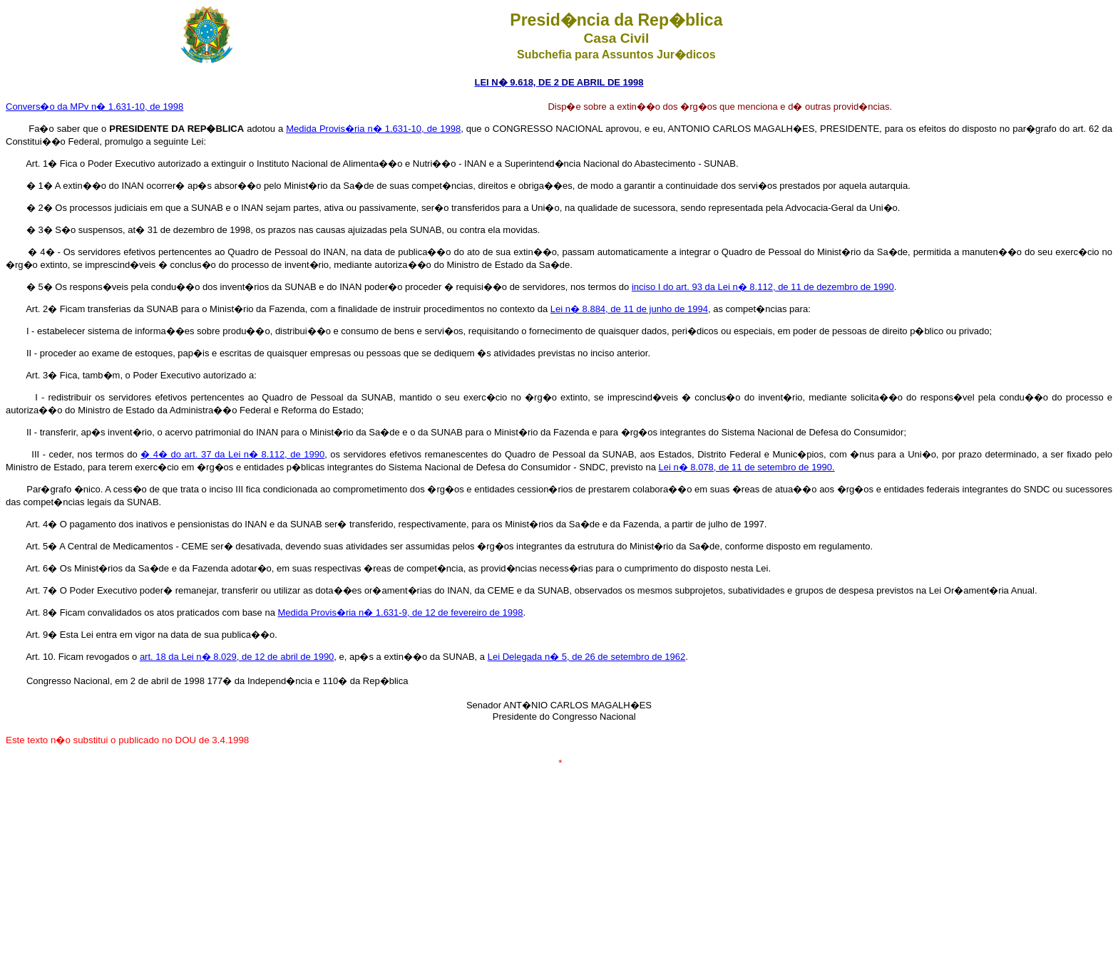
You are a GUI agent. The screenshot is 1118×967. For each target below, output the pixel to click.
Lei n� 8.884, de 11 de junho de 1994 (629, 309)
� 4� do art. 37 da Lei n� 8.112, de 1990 (232, 454)
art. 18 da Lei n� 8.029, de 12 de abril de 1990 (237, 656)
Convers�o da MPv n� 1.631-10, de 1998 (94, 106)
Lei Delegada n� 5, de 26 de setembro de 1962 (587, 656)
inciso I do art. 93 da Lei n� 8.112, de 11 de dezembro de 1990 (763, 286)
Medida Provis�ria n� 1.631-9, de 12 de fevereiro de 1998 (400, 612)
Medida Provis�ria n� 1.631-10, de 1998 (373, 128)
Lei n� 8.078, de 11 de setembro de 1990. (746, 467)
